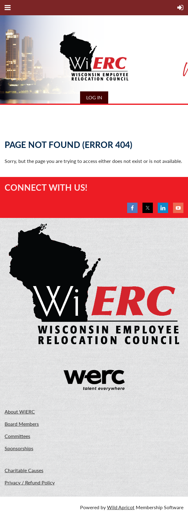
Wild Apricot (121, 507)
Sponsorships (19, 448)
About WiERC (20, 411)
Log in (94, 97)
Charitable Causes (24, 470)
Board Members (22, 424)
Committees (17, 436)
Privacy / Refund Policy (30, 482)
